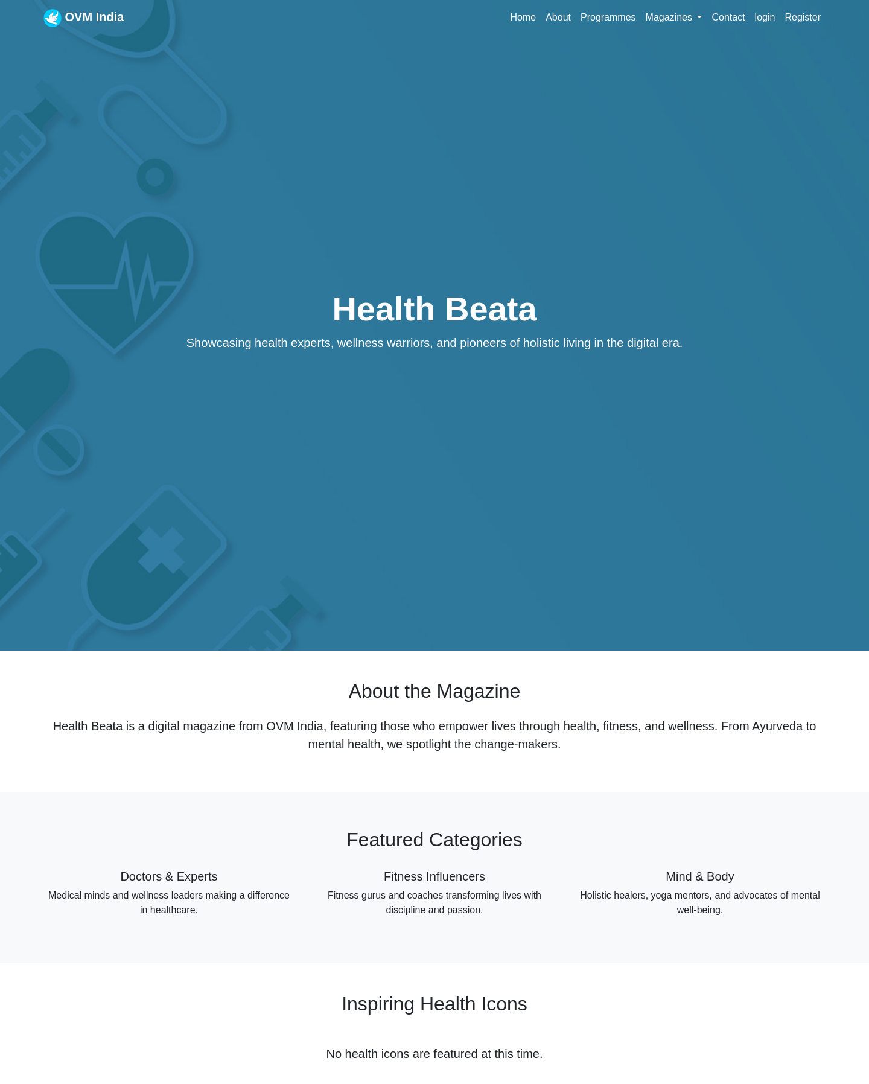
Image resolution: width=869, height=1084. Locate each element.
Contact (728, 17)
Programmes (608, 17)
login (765, 17)
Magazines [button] (670, 17)
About (558, 17)
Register (803, 17)
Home (523, 17)
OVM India (83, 18)
